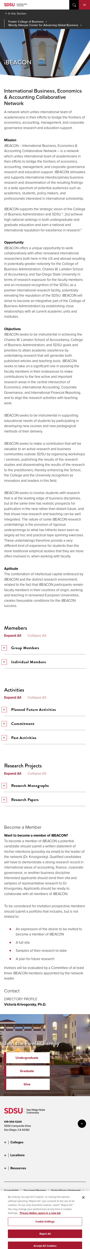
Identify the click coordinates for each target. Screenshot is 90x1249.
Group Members (21, 648)
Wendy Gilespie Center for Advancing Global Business (43, 25)
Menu (84, 5)
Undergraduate (27, 1057)
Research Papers (21, 800)
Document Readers (35, 1190)
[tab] (45, 424)
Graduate (27, 1071)
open (74, 5)
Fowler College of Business (26, 21)
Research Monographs (26, 786)
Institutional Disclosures (50, 1203)
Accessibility (11, 1190)
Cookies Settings (14, 1197)
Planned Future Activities (30, 710)
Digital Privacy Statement (65, 1190)
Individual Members (25, 662)
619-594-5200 (13, 1122)
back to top (82, 1124)
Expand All (12, 636)
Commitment (19, 724)
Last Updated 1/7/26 (16, 1241)
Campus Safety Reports (18, 1203)
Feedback (10, 1216)
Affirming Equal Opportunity (54, 1210)
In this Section (17, 13)
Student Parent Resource (18, 1210)
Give (27, 1084)
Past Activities (20, 738)
